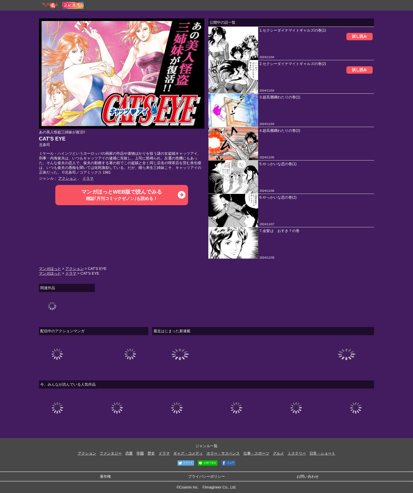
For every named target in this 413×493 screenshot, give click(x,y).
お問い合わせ (308, 476)
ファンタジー (111, 453)
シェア (227, 463)
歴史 (151, 453)
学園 (140, 453)
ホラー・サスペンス (223, 453)
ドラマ (88, 178)
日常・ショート (322, 453)
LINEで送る (207, 463)
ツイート (185, 463)
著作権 (105, 476)
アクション (67, 178)
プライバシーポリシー (206, 476)
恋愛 (129, 453)
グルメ (278, 453)
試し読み (359, 36)
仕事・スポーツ (256, 453)
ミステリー (297, 453)
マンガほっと (50, 268)
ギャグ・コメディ (188, 453)
